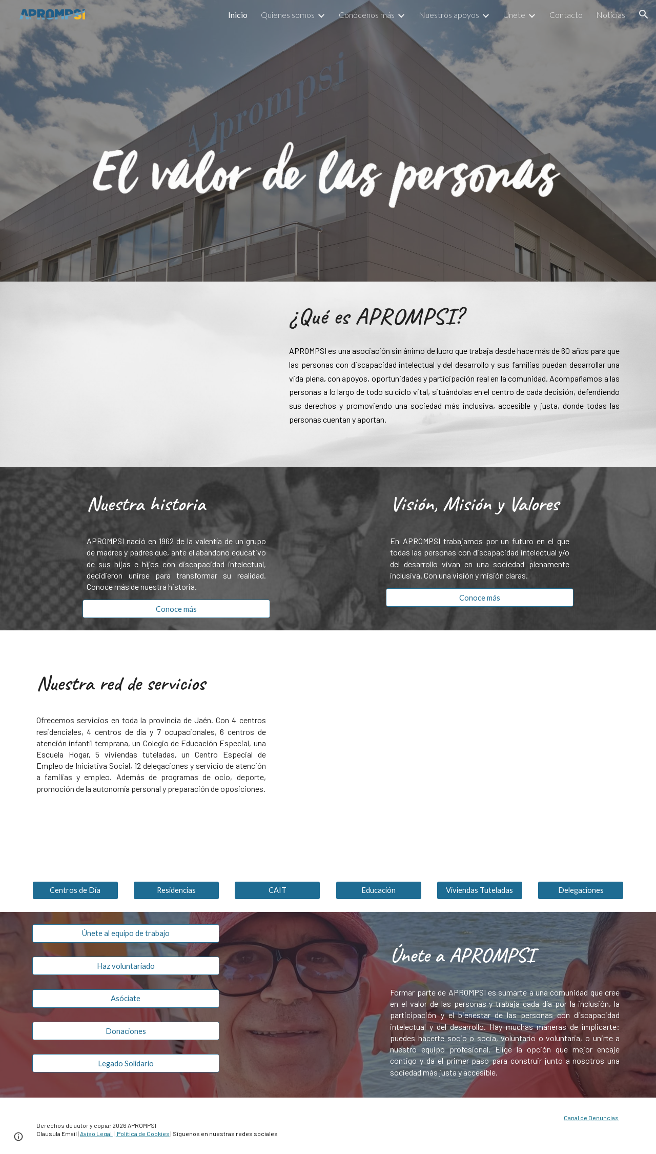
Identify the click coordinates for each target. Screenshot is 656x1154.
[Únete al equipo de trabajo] (126, 933)
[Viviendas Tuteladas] (479, 890)
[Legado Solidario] (126, 1063)
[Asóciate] (126, 998)
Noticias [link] (610, 14)
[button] (643, 14)
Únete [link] (514, 14)
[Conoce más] (176, 609)
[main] (454, 315)
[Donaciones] (126, 1031)
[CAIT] (277, 890)
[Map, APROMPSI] (480, 750)
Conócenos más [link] (367, 14)
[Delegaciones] (580, 890)
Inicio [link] (238, 14)
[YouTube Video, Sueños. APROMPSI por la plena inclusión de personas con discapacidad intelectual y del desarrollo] (151, 374)
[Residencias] (176, 890)
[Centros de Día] (75, 890)
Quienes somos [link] (288, 14)
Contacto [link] (566, 14)
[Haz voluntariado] (126, 966)
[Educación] (378, 890)
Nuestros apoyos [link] (449, 14)
